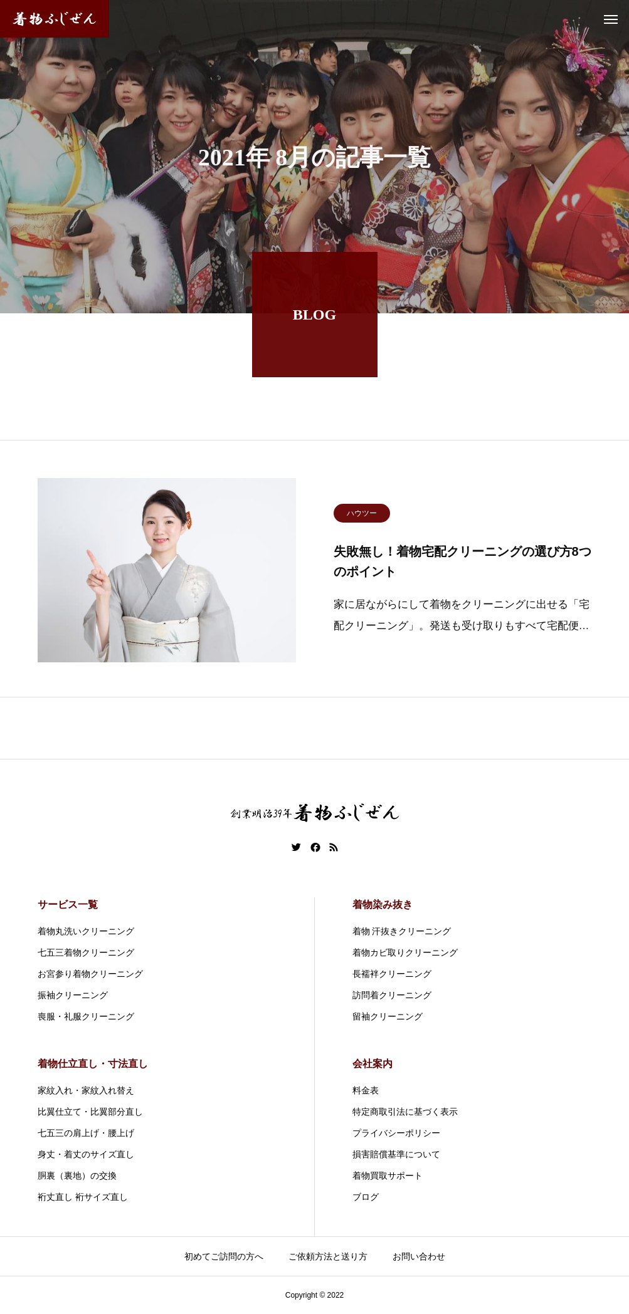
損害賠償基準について (396, 1154)
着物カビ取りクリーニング (405, 952)
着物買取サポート (387, 1176)
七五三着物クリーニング (86, 952)
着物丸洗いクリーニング (86, 931)
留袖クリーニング (387, 1016)
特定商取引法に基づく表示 (405, 1112)
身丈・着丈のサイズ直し (86, 1154)
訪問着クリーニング (391, 995)
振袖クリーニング (73, 995)
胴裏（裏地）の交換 (77, 1176)
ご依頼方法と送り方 (327, 1256)
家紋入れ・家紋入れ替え (86, 1090)
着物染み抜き (382, 904)
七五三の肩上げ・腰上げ (86, 1133)
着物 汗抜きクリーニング (402, 931)
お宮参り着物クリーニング (90, 974)
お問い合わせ (419, 1256)
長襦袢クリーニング (391, 974)
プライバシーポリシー (396, 1133)
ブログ (365, 1197)
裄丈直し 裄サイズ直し (83, 1197)
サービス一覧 (68, 904)
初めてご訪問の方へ (223, 1256)
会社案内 (372, 1063)
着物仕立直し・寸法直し (93, 1063)
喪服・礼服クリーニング (86, 1016)
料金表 (365, 1090)
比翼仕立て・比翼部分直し (90, 1112)
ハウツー (362, 515)
